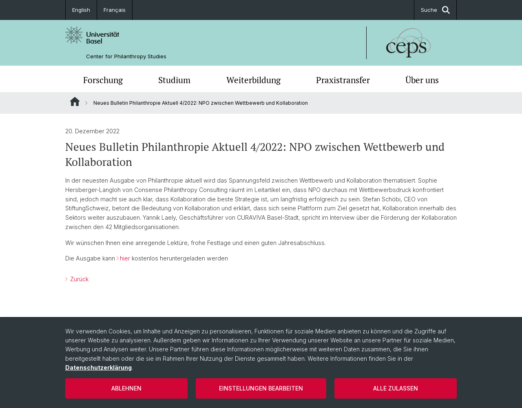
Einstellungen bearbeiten (261, 388)
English (81, 10)
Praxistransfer (343, 80)
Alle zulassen (395, 388)
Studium (174, 80)
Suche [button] (435, 10)
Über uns (422, 80)
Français (115, 10)
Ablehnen (126, 388)
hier (126, 258)
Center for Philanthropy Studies (126, 56)
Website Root (75, 101)
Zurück (78, 279)
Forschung (103, 80)
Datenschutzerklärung (98, 367)
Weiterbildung (253, 80)
